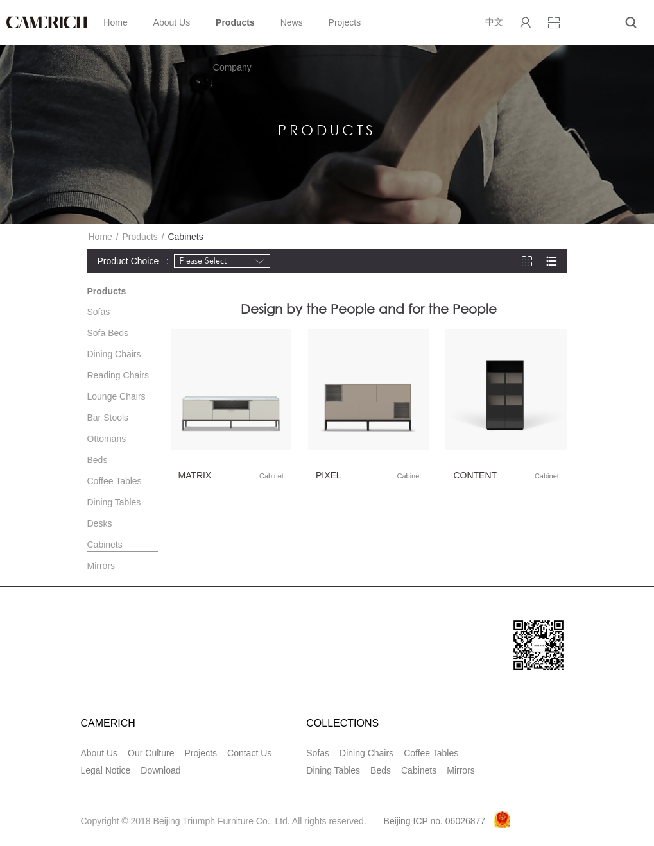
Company (232, 67)
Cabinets (105, 544)
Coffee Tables (114, 481)
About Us (172, 22)
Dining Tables (114, 502)
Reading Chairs (118, 375)
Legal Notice (106, 770)
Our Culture (151, 753)
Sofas (98, 312)
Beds (97, 460)
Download (160, 770)
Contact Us (249, 753)
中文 (494, 22)
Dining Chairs (114, 354)
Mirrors (101, 566)
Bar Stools (108, 417)
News (291, 22)
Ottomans (106, 439)
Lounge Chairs (116, 396)
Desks (99, 523)
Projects (345, 22)
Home (115, 22)
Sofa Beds (108, 333)
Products (235, 22)
